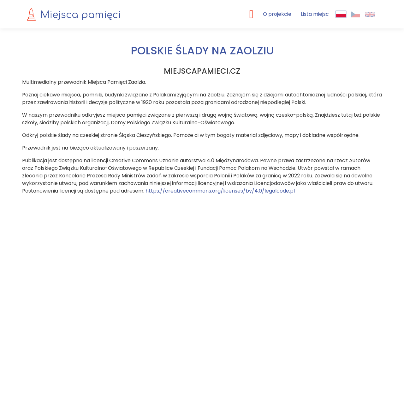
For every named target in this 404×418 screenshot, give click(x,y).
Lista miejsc (315, 14)
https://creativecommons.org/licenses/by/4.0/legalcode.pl (220, 190)
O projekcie (277, 14)
